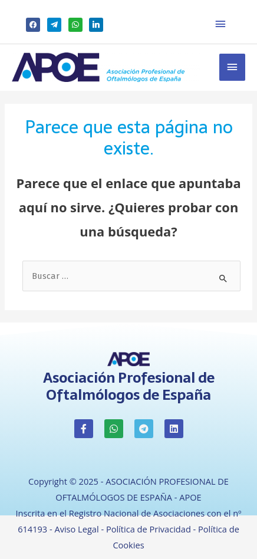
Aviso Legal (76, 529)
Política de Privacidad (148, 529)
